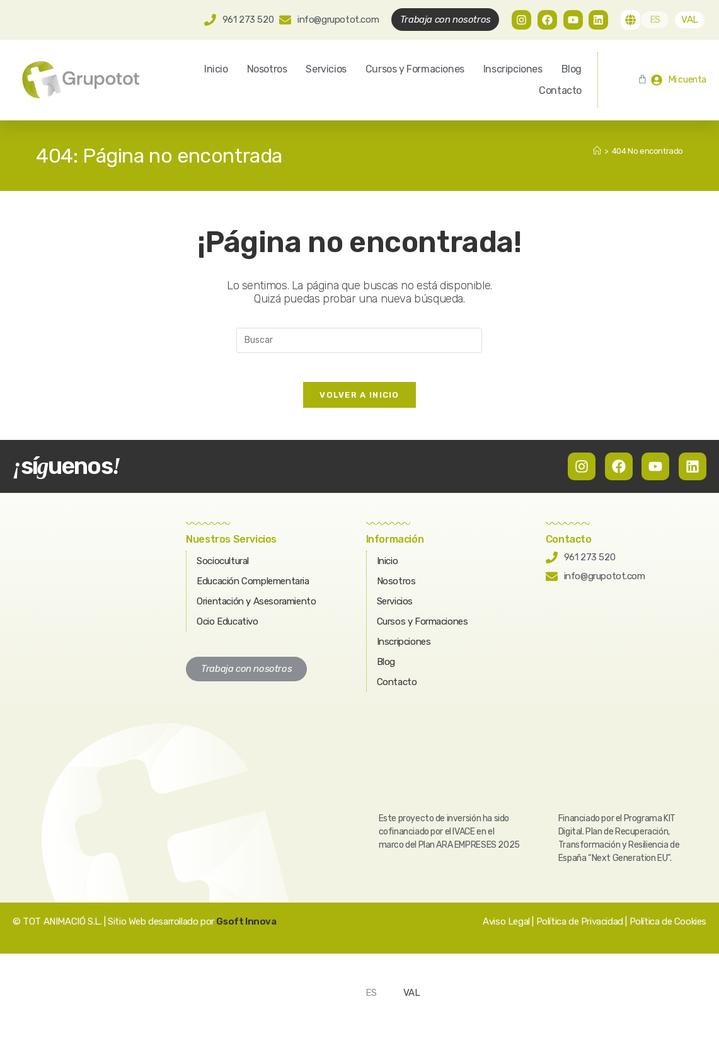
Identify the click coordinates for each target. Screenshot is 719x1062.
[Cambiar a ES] (655, 19)
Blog (571, 69)
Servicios (326, 69)
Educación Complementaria (253, 590)
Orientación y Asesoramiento (256, 610)
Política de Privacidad (579, 931)
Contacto (560, 90)
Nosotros (267, 69)
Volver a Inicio (359, 404)
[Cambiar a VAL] (690, 19)
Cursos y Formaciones (414, 69)
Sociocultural (223, 570)
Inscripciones (513, 69)
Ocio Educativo (227, 631)
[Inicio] (597, 151)
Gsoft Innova (246, 931)
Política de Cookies (668, 931)
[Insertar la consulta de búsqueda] (359, 340)
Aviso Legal (506, 931)
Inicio (216, 69)
